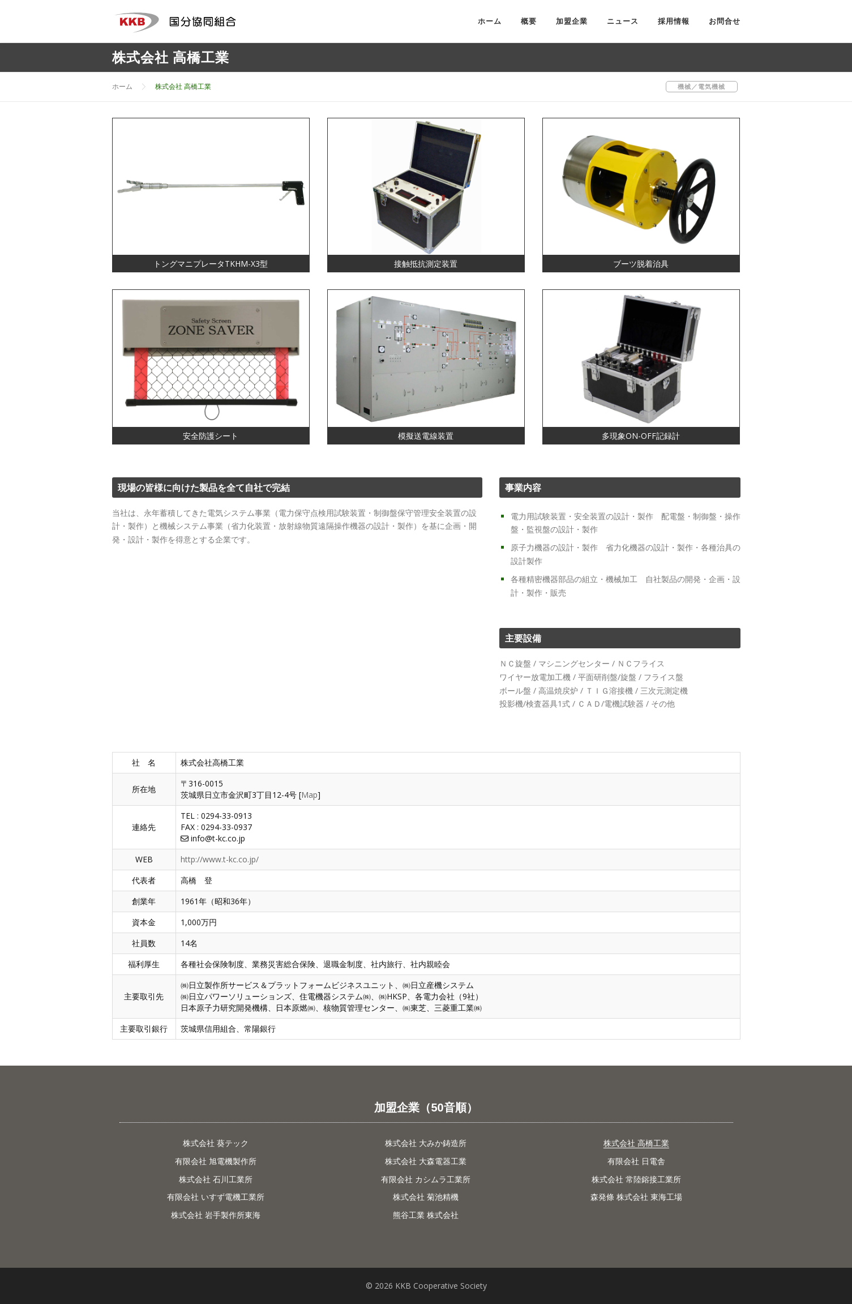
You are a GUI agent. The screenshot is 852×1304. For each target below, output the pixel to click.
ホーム (490, 21)
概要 (529, 21)
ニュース (623, 21)
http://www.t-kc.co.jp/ (220, 859)
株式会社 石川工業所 (215, 1179)
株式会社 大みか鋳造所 (425, 1143)
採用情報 (674, 21)
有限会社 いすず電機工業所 (215, 1196)
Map (309, 794)
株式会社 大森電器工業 (425, 1161)
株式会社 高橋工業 (636, 1143)
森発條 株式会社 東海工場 (636, 1196)
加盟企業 (572, 21)
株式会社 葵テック (216, 1143)
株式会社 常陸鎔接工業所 (636, 1179)
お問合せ (724, 21)
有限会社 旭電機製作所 (215, 1161)
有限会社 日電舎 (636, 1161)
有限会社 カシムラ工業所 (425, 1179)
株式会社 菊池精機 (426, 1196)
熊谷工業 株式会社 (426, 1214)
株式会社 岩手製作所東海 (215, 1214)
